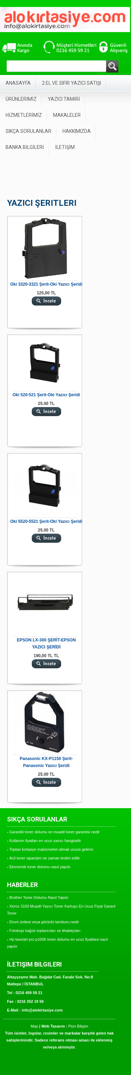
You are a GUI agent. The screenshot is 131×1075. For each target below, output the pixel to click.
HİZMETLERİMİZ (24, 115)
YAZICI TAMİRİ (64, 99)
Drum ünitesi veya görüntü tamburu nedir (44, 922)
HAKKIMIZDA (77, 131)
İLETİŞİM (65, 147)
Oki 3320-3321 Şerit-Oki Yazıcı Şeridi (46, 284)
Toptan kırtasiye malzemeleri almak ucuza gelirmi (51, 849)
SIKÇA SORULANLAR (28, 131)
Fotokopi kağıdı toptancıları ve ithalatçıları (45, 931)
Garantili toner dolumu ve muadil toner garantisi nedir (54, 832)
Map (34, 1026)
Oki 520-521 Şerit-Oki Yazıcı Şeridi (46, 394)
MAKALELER (67, 115)
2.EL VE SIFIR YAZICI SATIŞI (71, 83)
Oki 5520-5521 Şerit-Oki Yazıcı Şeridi (46, 521)
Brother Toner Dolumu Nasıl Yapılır (38, 897)
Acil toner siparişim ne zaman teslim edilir (44, 858)
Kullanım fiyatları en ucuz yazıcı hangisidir (45, 841)
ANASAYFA (18, 83)
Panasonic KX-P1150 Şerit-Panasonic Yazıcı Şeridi (46, 762)
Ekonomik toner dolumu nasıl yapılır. (40, 867)
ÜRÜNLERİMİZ (21, 99)
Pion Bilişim (78, 1026)
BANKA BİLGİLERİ (25, 147)
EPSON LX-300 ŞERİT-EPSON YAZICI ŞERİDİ (46, 643)
